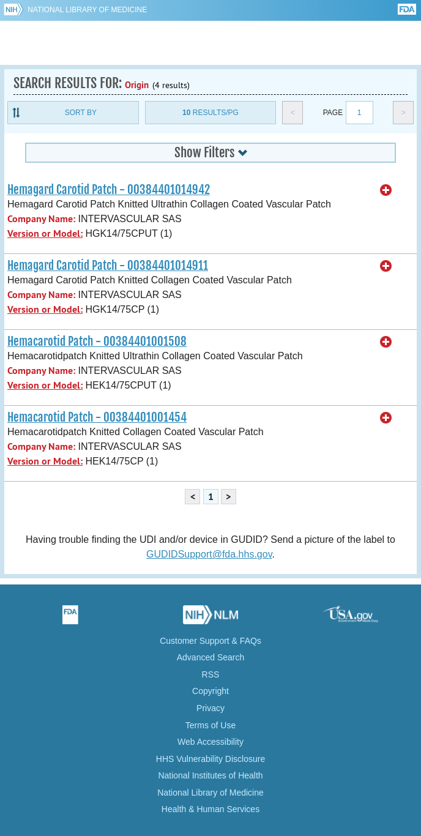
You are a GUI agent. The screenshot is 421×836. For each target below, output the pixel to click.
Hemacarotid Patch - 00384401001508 (97, 341)
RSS (211, 674)
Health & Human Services (210, 809)
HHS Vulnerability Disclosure (210, 759)
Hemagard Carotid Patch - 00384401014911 (107, 265)
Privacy (210, 708)
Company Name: (41, 218)
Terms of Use (210, 725)
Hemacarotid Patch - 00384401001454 (97, 417)
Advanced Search (211, 657)
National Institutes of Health (210, 775)
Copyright (210, 691)
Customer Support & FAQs (210, 641)
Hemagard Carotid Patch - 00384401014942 (108, 189)
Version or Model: (45, 233)
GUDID (210, 43)
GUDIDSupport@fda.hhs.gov (209, 554)
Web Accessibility (210, 742)
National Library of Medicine (87, 10)
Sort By (81, 112)
